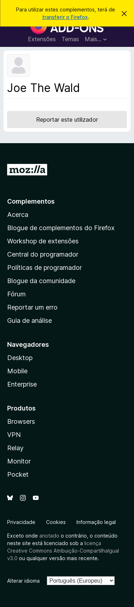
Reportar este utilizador (67, 119)
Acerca (17, 214)
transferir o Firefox (65, 17)
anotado (49, 536)
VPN (14, 434)
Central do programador (42, 254)
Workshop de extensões (43, 241)
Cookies (56, 522)
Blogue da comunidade (41, 281)
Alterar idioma (23, 581)
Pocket (18, 474)
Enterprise (22, 384)
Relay (15, 448)
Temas (70, 39)
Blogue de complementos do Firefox (61, 228)
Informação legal (96, 522)
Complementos (31, 201)
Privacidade (21, 522)
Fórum (16, 294)
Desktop (20, 357)
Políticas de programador (44, 267)
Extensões (42, 39)
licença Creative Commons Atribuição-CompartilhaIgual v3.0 (63, 550)
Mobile (17, 371)
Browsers (21, 421)
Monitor (19, 461)
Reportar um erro (32, 307)
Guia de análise (29, 320)
